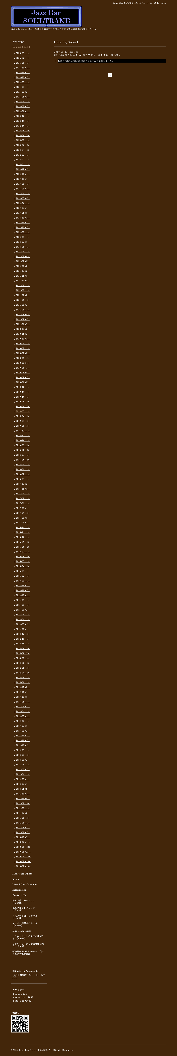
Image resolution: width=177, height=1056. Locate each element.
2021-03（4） (23, 315)
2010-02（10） (23, 866)
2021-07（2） (23, 295)
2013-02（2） (23, 731)
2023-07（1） (23, 189)
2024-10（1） (23, 126)
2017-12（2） (23, 484)
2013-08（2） (23, 702)
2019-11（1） (23, 392)
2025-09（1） (23, 82)
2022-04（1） (23, 252)
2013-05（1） (23, 716)
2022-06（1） (23, 247)
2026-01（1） (23, 63)
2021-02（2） (23, 319)
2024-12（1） (23, 116)
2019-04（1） (23, 416)
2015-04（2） (23, 620)
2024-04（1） (23, 150)
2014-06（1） (23, 663)
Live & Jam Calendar (24, 884)
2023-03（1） (23, 208)
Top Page (18, 42)
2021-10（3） (23, 281)
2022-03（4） (23, 257)
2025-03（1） (23, 107)
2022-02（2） (23, 261)
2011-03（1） (23, 828)
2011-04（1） (23, 823)
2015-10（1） (23, 595)
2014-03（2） (23, 678)
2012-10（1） (23, 745)
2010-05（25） (23, 852)
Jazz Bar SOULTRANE (33, 1050)
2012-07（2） (23, 760)
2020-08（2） (23, 349)
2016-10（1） (23, 537)
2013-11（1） (23, 692)
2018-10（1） (23, 440)
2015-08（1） (23, 605)
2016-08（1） (23, 547)
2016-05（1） (23, 561)
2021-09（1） (23, 286)
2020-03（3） (23, 373)
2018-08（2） (23, 450)
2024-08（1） (23, 136)
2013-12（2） (23, 687)
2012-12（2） (23, 736)
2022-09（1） (23, 232)
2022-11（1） (23, 223)
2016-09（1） (23, 542)
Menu (15, 879)
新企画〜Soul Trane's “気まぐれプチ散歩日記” (28, 953)
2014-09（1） (23, 649)
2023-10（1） (23, 179)
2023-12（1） (23, 169)
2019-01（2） (23, 426)
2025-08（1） (23, 87)
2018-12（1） (23, 431)
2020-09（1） (23, 344)
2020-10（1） (23, 339)
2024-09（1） (23, 131)
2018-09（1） (23, 445)
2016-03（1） (23, 571)
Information (19, 890)
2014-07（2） (23, 658)
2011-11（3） (23, 799)
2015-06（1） (23, 615)
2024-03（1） (23, 155)
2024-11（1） (23, 121)
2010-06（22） (23, 847)
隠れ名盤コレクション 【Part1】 (23, 902)
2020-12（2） (23, 329)
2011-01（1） (23, 833)
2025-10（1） (23, 77)
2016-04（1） (23, 566)
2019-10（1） (23, 397)
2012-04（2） (23, 774)
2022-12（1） (23, 218)
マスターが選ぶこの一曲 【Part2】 (24, 924)
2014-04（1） (23, 673)
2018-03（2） (23, 470)
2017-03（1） (23, 518)
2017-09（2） (23, 494)
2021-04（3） (23, 310)
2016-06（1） (23, 557)
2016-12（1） (23, 528)
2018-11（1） (23, 436)
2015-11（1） (23, 591)
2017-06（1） (23, 503)
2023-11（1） (23, 174)
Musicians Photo (22, 874)
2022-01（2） (23, 266)
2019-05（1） (23, 411)
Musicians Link (21, 931)
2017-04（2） (23, 513)
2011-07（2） (23, 813)
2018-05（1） (23, 465)
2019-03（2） (23, 421)
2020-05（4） (23, 363)
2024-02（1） (23, 160)
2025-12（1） (23, 68)
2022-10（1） (23, 228)
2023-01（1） (23, 213)
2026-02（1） (23, 58)
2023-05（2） (23, 198)
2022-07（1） (23, 242)
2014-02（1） (23, 682)
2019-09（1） (23, 402)
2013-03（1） (23, 726)
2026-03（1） (23, 53)
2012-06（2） (23, 765)
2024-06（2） (23, 145)
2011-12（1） (23, 794)
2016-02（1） (23, 576)
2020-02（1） (23, 378)
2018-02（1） (23, 474)
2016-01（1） (23, 581)
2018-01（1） (23, 479)
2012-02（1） (23, 784)
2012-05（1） (23, 770)
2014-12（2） (23, 634)
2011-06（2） (23, 818)
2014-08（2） (23, 653)
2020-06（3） (23, 358)
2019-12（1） (23, 387)
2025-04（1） (23, 102)
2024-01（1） (23, 165)
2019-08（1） (23, 407)
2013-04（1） (23, 721)
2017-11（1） (23, 489)
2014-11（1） (23, 639)
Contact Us (19, 895)
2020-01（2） (23, 382)
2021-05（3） (23, 305)
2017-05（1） (23, 508)
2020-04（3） (23, 368)
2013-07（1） (23, 707)
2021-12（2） (23, 271)
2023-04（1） (23, 203)
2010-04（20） (23, 857)
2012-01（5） (23, 789)
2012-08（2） (23, 755)
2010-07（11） (23, 842)
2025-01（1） (23, 111)
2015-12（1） (23, 586)
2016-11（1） (23, 532)
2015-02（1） (23, 629)
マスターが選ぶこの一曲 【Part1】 (24, 917)
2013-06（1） (23, 712)
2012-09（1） (23, 750)
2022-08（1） (23, 237)
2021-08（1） (23, 290)
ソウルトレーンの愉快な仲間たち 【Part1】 (28, 937)
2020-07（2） (23, 353)
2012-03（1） (23, 779)
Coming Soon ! (21, 47)
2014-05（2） (23, 668)
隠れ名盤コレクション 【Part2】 (23, 909)
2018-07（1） (23, 455)
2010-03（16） (23, 862)
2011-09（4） (23, 803)
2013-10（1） (23, 697)
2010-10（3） (23, 837)
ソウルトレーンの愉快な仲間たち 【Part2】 (28, 945)
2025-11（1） (23, 73)
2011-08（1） (23, 808)
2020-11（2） (23, 334)
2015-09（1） (23, 600)
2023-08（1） (23, 184)
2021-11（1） (23, 276)
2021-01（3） (23, 324)
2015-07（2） (23, 610)
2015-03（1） (23, 624)
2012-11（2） (23, 741)
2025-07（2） (23, 92)
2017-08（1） (23, 499)
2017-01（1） (23, 523)
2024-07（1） (23, 140)
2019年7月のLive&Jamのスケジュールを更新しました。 (87, 55)
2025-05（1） (23, 97)
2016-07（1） (23, 552)
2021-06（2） (23, 300)
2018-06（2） (23, 460)
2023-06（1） (23, 194)
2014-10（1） (23, 644)
